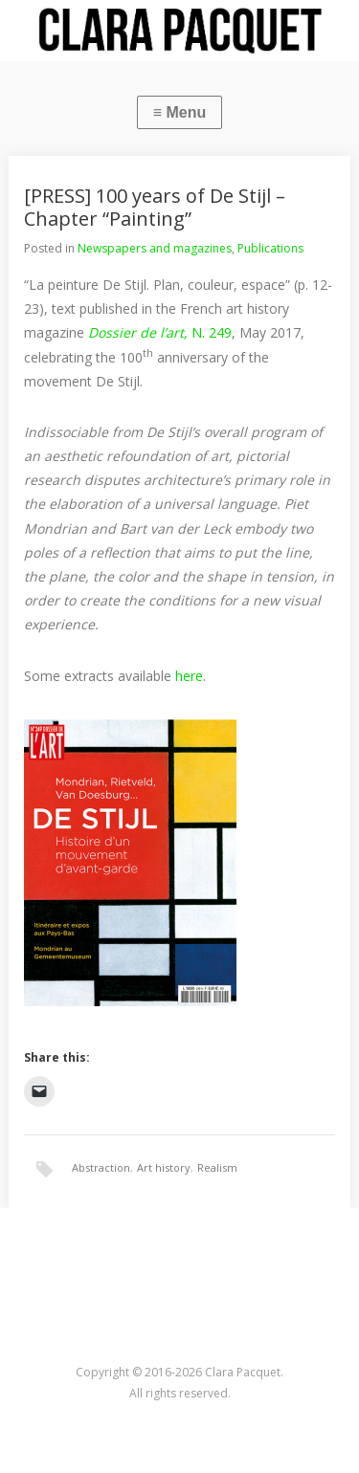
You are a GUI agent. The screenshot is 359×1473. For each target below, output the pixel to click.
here (187, 676)
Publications (270, 248)
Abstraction (101, 1167)
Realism (217, 1167)
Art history (164, 1167)
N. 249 (160, 332)
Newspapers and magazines (155, 248)
